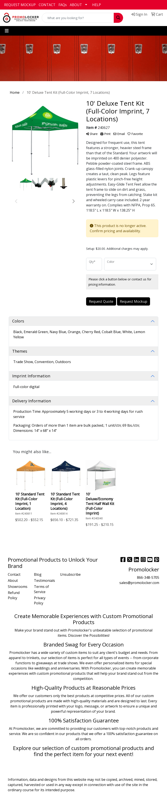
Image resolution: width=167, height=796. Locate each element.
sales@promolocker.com (139, 582)
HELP (96, 4)
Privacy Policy (39, 600)
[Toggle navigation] (6, 31)
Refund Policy (14, 595)
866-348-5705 (148, 577)
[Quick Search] (78, 18)
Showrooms (17, 586)
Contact (14, 574)
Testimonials (44, 580)
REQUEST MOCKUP (20, 4)
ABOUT (76, 4)
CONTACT (47, 4)
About (13, 580)
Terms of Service (41, 589)
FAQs (62, 4)
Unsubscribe (70, 574)
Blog (38, 574)
